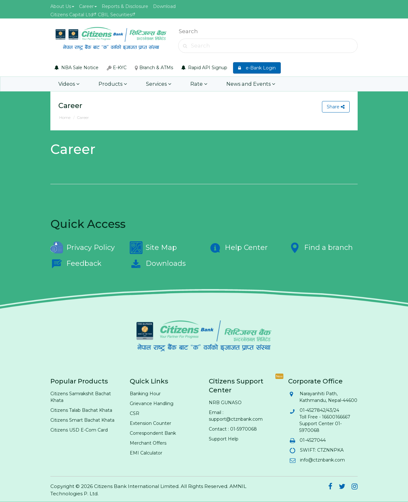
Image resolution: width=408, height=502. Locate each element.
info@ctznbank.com (322, 460)
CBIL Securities (115, 15)
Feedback (75, 263)
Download (164, 6)
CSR (134, 413)
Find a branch (320, 247)
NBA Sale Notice (76, 67)
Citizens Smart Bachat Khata (82, 420)
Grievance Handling (151, 403)
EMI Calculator (146, 453)
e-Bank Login (257, 68)
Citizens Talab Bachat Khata (81, 410)
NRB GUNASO (225, 402)
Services (157, 84)
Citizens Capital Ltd (71, 15)
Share (336, 107)
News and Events (247, 84)
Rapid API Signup (204, 67)
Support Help (223, 439)
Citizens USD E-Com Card (79, 430)
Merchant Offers (148, 443)
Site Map (153, 247)
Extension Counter (150, 423)
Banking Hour (145, 394)
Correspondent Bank (153, 433)
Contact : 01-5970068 (233, 429)
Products (112, 84)
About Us (62, 6)
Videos (68, 84)
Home (64, 117)
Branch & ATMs (154, 67)
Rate (196, 84)
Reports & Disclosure (125, 6)
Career (88, 6)
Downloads (158, 263)
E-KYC (117, 67)
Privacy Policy (82, 247)
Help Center (238, 247)
